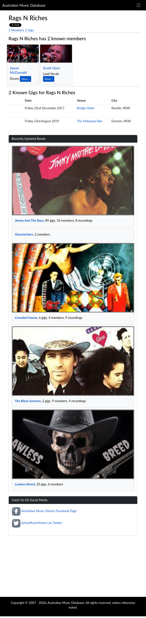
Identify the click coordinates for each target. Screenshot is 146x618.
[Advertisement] (73, 567)
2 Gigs (29, 30)
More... (25, 78)
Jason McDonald (18, 70)
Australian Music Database (23, 5)
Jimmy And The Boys (29, 220)
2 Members (16, 30)
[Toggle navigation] (138, 5)
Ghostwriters (24, 234)
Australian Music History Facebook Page (49, 511)
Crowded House (26, 318)
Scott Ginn (51, 68)
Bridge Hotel (85, 108)
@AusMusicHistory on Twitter (41, 523)
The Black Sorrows (28, 401)
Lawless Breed (25, 484)
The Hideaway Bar (89, 121)
